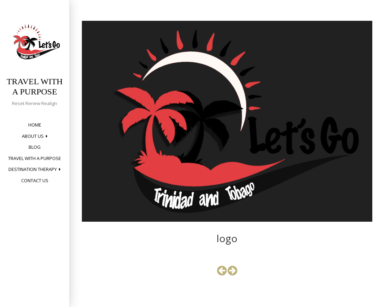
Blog (35, 147)
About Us (33, 136)
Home (34, 125)
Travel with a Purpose (34, 158)
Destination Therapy (32, 169)
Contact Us (34, 180)
